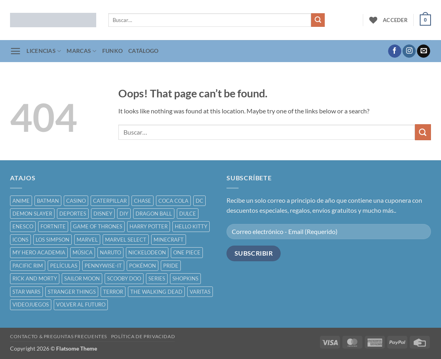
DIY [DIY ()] (123, 213)
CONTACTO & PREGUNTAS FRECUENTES (58, 336)
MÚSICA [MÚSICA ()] (83, 252)
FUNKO (112, 50)
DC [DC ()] (199, 201)
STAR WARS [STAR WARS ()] (26, 291)
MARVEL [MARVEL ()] (87, 239)
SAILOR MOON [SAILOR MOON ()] (82, 278)
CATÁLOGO (143, 50)
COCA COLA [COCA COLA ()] (173, 201)
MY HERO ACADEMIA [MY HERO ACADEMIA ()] (38, 252)
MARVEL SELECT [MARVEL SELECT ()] (125, 239)
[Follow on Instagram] (409, 51)
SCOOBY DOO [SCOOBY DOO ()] (124, 278)
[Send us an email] (423, 51)
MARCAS (81, 51)
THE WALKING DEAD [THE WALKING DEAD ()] (156, 291)
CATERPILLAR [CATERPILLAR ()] (110, 201)
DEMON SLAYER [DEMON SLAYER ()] (32, 213)
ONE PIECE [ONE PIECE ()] (186, 252)
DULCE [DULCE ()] (187, 213)
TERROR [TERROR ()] (113, 291)
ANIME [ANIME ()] (21, 201)
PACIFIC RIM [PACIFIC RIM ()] (27, 265)
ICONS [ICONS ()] (20, 239)
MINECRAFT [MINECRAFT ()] (169, 239)
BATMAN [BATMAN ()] (48, 201)
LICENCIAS (43, 51)
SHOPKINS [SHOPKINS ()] (185, 278)
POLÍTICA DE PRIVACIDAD (143, 336)
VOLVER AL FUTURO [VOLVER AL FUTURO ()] (80, 304)
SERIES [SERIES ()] (156, 278)
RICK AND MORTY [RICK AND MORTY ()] (34, 278)
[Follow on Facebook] (394, 51)
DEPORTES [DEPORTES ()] (72, 213)
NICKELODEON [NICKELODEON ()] (147, 252)
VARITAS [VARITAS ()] (200, 291)
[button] (395, 20)
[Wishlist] (373, 20)
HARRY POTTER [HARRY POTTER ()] (148, 226)
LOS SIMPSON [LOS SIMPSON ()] (52, 239)
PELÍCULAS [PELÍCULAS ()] (63, 265)
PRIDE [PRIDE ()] (170, 265)
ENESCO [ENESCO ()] (22, 226)
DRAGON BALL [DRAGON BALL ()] (154, 213)
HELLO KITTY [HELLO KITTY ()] (191, 226)
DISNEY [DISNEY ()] (102, 213)
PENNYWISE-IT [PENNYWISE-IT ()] (103, 265)
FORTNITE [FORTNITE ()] (53, 226)
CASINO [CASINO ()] (76, 201)
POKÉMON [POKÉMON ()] (142, 265)
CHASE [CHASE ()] (142, 201)
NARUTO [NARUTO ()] (110, 252)
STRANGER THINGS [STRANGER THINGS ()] (72, 291)
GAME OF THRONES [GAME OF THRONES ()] (97, 226)
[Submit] (318, 20)
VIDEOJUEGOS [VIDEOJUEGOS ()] (30, 304)
